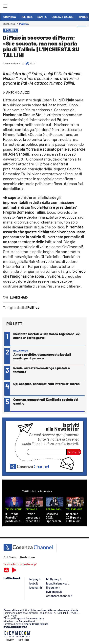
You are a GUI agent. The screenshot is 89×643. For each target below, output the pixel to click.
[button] (81, 31)
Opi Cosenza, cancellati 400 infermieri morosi (46, 384)
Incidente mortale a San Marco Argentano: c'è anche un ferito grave (46, 336)
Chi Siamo (10, 557)
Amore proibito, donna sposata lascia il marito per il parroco (42, 356)
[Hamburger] (5, 7)
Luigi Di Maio (19, 297)
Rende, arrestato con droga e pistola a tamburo (41, 370)
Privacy (10, 639)
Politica (24, 23)
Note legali (23, 639)
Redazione (27, 557)
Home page (9, 23)
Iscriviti (74, 452)
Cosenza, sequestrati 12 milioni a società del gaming (45, 401)
